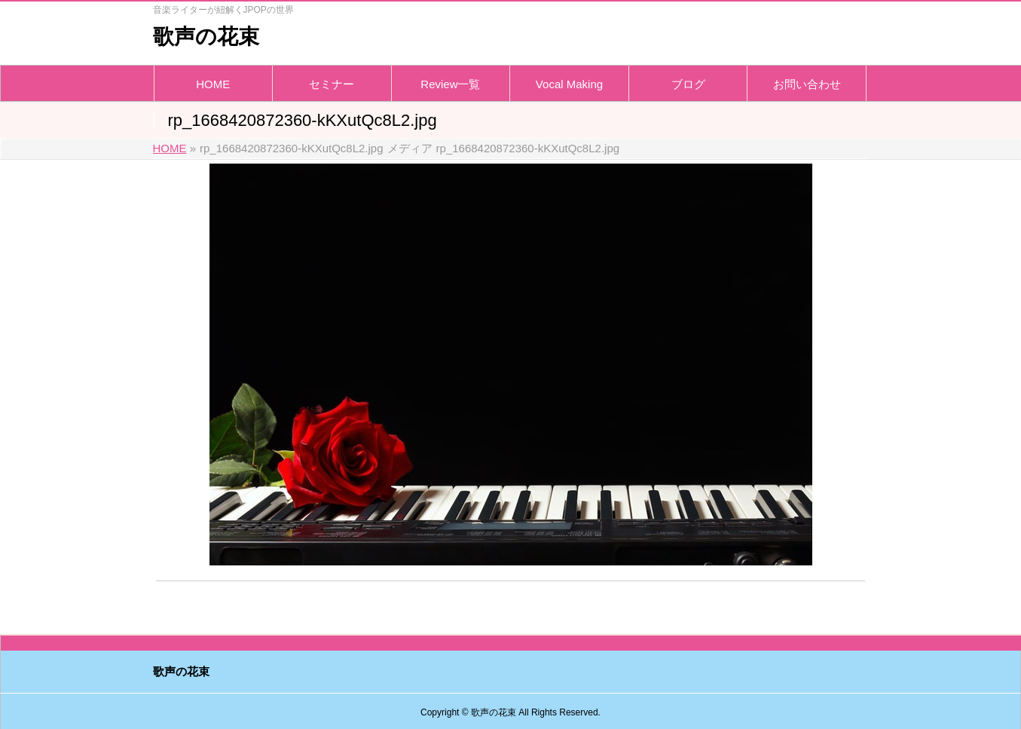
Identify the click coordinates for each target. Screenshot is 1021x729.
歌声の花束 (206, 36)
